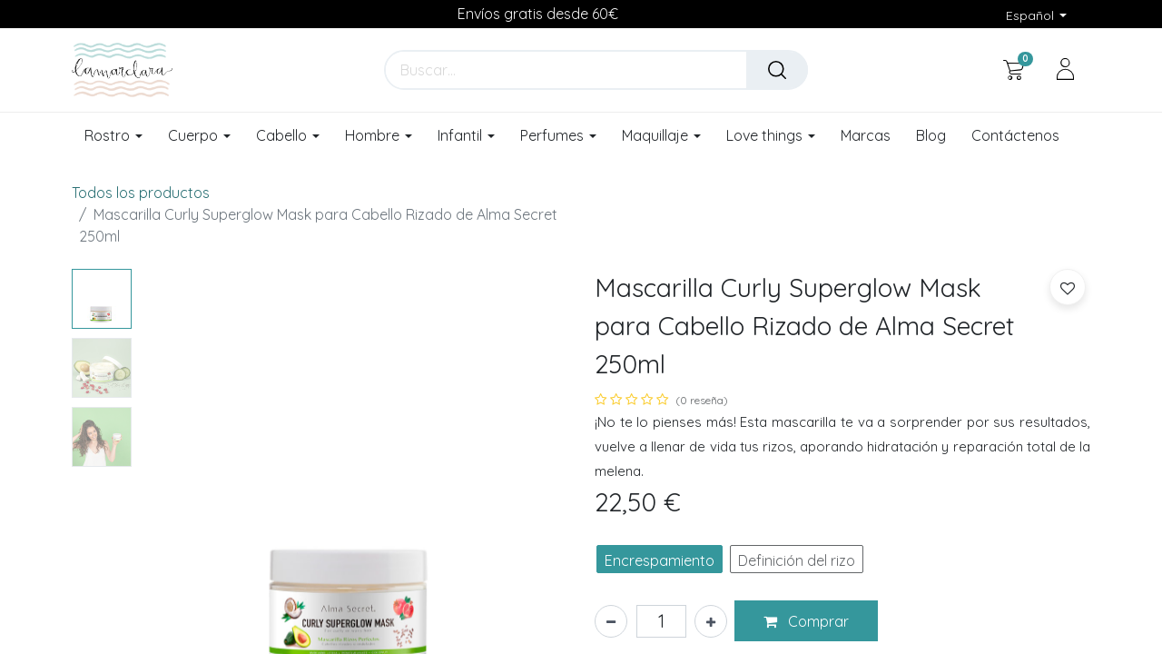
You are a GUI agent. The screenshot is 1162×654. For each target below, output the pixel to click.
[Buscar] (777, 70)
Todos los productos (141, 192)
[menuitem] (865, 136)
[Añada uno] (710, 621)
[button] (806, 621)
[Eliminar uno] (611, 621)
